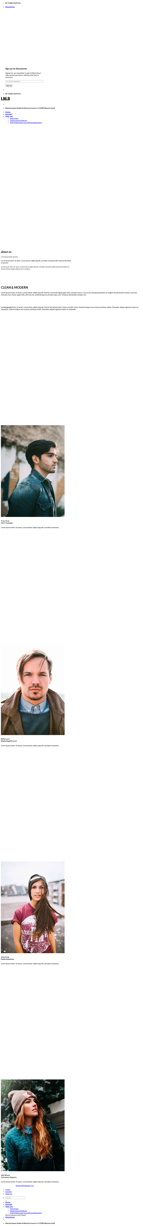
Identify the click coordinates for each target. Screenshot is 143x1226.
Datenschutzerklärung (18, 120)
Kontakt (8, 114)
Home (7, 112)
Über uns (9, 116)
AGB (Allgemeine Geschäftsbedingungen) (26, 122)
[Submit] (6, 1200)
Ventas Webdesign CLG (25, 1185)
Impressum (14, 118)
